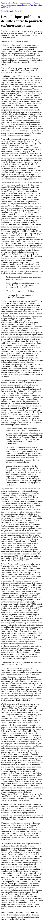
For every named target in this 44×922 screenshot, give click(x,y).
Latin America (22, 41)
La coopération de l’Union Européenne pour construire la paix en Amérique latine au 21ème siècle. (21, 5)
